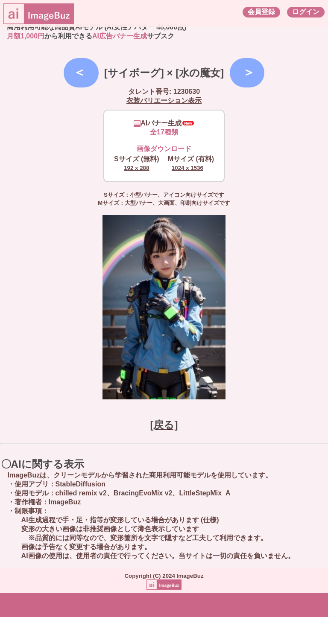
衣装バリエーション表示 (164, 100)
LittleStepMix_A (204, 493)
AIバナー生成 (158, 123)
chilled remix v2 (81, 493)
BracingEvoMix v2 (143, 493)
